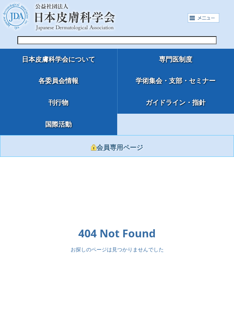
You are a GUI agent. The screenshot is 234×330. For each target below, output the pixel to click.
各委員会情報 (58, 81)
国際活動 (58, 124)
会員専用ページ (117, 147)
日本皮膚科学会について (58, 59)
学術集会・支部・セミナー (176, 81)
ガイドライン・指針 (176, 102)
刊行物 (58, 102)
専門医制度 (175, 59)
